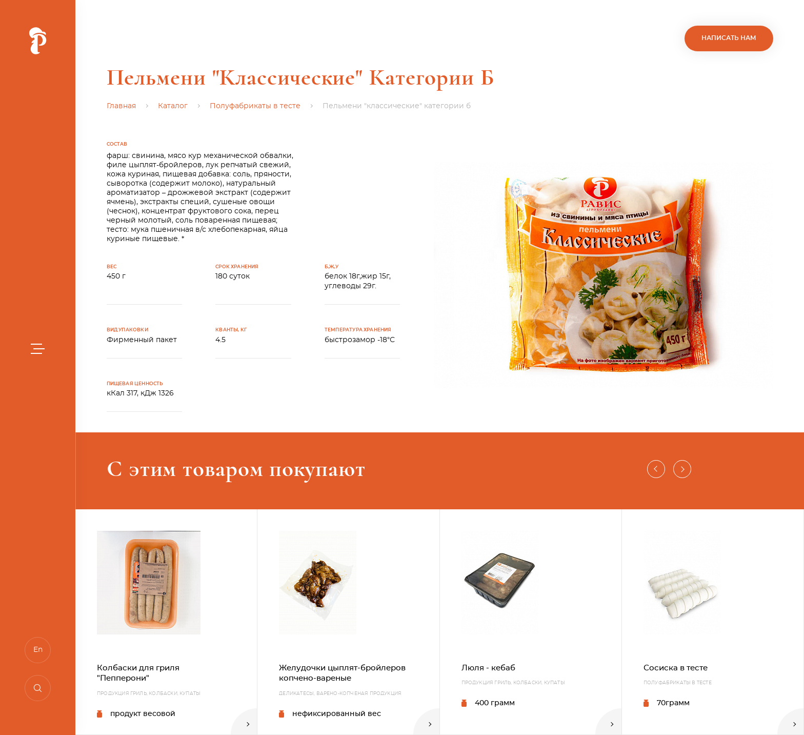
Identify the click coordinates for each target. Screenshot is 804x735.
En (38, 649)
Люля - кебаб (488, 668)
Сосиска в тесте (676, 668)
